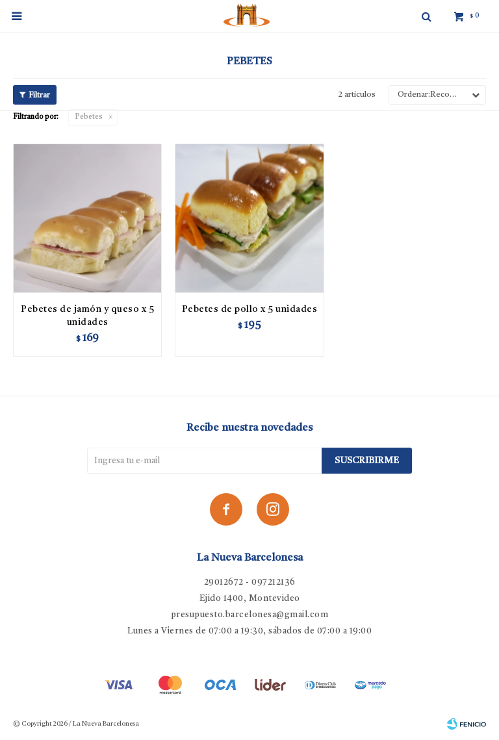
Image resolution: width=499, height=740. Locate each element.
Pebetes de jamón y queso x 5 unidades (87, 316)
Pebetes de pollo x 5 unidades (250, 309)
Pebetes (89, 117)
